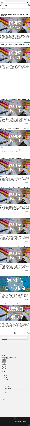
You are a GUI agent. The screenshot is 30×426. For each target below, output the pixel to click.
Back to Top (29, 425)
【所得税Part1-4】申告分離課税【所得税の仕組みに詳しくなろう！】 (13, 158)
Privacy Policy (6, 421)
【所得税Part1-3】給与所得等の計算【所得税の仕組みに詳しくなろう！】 (14, 187)
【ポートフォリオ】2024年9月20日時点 (11, 357)
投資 (16, 421)
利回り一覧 (6, 390)
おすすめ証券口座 (7, 388)
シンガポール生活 (24, 421)
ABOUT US (10, 421)
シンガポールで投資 (7, 386)
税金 (28, 17)
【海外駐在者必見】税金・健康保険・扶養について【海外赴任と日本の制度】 (14, 274)
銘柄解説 (6, 392)
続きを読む (26, 40)
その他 (5, 377)
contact (13, 421)
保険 (3, 381)
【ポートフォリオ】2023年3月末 (10, 361)
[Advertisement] (15, 85)
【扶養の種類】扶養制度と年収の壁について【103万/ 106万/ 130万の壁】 (14, 303)
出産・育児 (5, 379)
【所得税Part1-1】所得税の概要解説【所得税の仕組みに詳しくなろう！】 (14, 246)
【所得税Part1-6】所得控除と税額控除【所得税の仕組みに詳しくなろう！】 (14, 99)
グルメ (5, 375)
